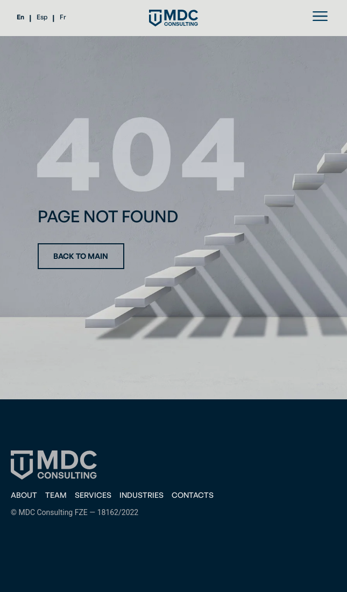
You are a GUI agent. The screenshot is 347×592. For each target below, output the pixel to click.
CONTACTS (193, 494)
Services (93, 494)
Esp (42, 17)
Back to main (80, 255)
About (24, 494)
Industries (141, 494)
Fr (63, 17)
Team (56, 494)
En (20, 17)
